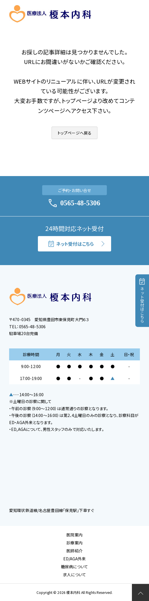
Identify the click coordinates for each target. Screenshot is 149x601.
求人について (74, 574)
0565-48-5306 (74, 203)
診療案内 (74, 543)
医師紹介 (74, 551)
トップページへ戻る (74, 133)
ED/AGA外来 (74, 558)
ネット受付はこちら (71, 243)
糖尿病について (74, 566)
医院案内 (74, 535)
